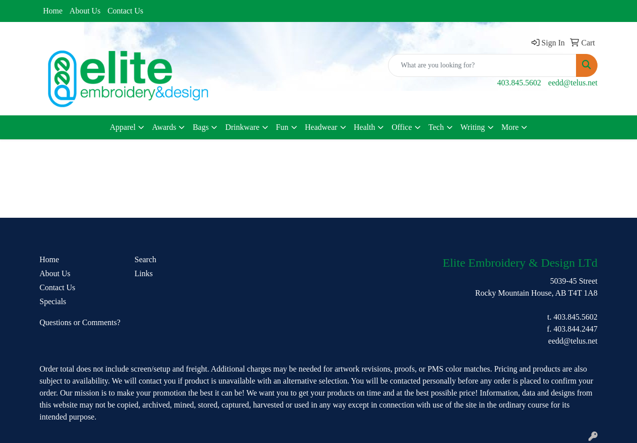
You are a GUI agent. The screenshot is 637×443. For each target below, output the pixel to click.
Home (52, 10)
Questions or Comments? (80, 322)
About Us (85, 10)
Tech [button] (436, 127)
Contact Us (126, 10)
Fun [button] (282, 127)
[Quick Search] (482, 65)
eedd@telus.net (573, 82)
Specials (53, 301)
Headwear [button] (321, 127)
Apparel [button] (123, 127)
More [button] (510, 127)
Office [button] (402, 127)
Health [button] (365, 127)
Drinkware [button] (242, 127)
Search (145, 259)
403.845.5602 (519, 82)
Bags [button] (200, 127)
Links (143, 273)
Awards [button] (164, 127)
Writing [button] (472, 127)
